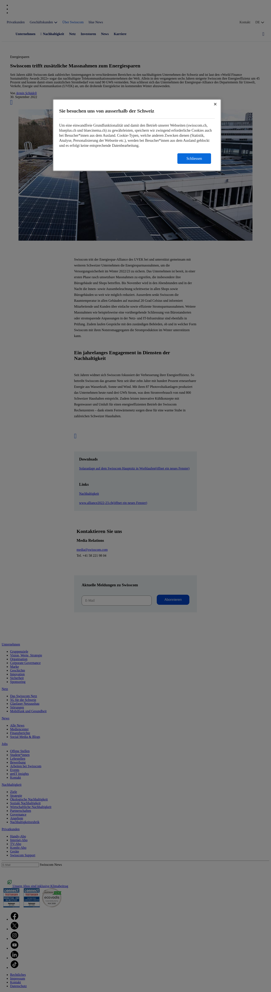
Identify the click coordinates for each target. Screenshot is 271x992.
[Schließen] (215, 104)
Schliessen (194, 158)
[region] (137, 135)
